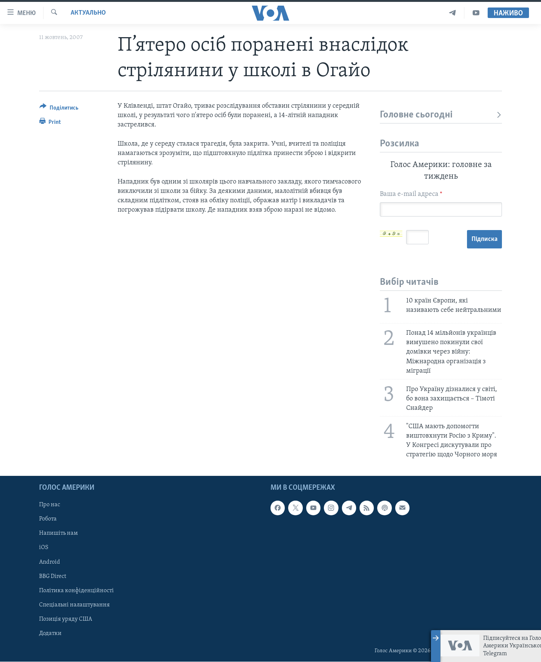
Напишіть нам (58, 534)
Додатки (50, 633)
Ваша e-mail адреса (411, 194)
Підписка (484, 239)
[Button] (59, 109)
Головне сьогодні (441, 115)
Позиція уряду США (65, 619)
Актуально (88, 13)
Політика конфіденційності (76, 591)
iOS (43, 548)
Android (49, 562)
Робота (48, 519)
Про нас (49, 505)
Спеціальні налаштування (74, 605)
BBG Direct (52, 576)
